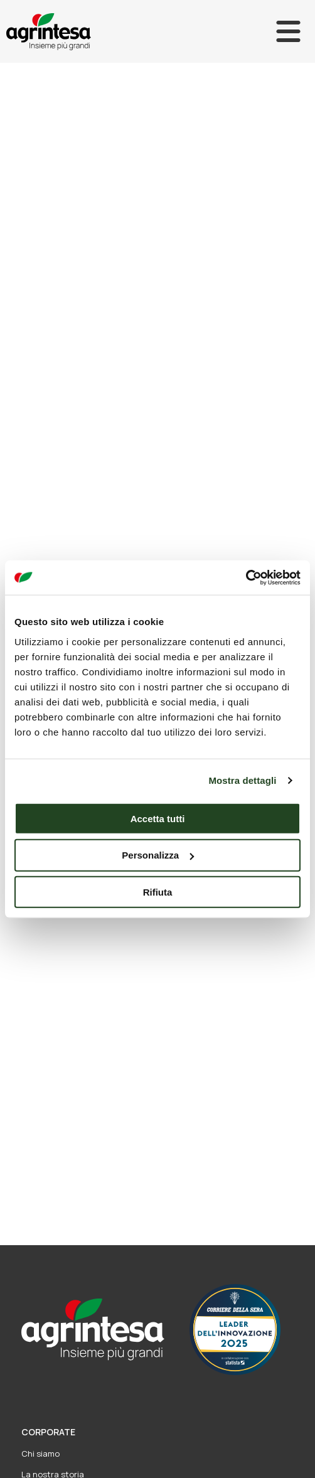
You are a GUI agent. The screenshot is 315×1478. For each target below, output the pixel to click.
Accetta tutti (158, 818)
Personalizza (158, 855)
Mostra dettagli (242, 780)
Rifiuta (158, 892)
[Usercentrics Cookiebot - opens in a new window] (246, 577)
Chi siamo (40, 1453)
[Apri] (288, 31)
